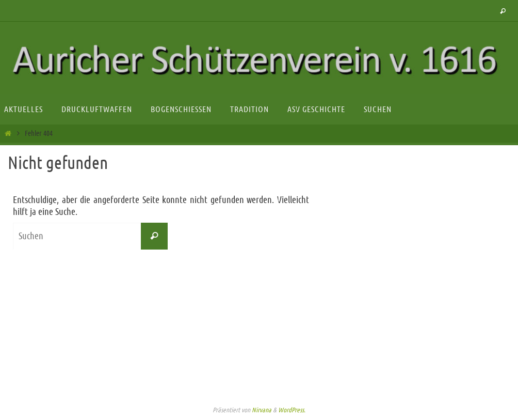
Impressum (259, 391)
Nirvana (261, 410)
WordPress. (291, 410)
